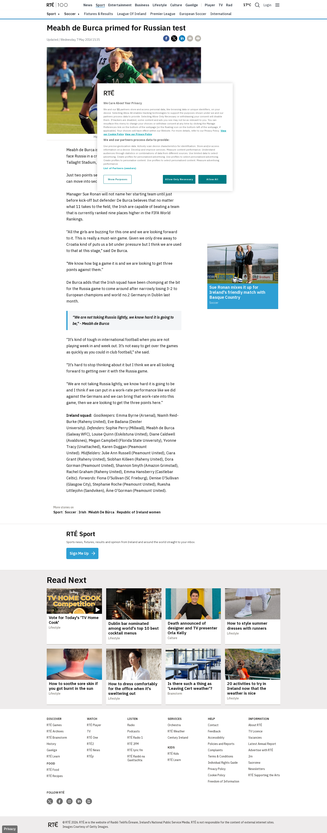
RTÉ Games (54, 725)
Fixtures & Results (98, 14)
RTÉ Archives (55, 731)
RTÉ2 (90, 744)
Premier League (162, 14)
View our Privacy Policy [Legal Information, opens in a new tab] (138, 134)
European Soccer (193, 14)
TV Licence (255, 731)
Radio (230, 5)
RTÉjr (90, 756)
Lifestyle (160, 5)
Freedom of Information (223, 781)
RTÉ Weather (176, 731)
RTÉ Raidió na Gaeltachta (136, 758)
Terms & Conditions (220, 756)
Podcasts (133, 731)
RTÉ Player (94, 725)
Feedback (214, 731)
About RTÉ (255, 725)
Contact (213, 725)
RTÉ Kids (173, 754)
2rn (250, 756)
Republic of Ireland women (139, 512)
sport (51, 14)
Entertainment (120, 5)
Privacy (10, 829)
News (87, 5)
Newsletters (256, 769)
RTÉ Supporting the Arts (264, 775)
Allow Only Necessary (179, 179)
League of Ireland (131, 14)
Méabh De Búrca (101, 512)
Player (210, 5)
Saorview (254, 763)
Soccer (70, 14)
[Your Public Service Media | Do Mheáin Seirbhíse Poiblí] (53, 824)
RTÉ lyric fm (135, 750)
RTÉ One (92, 737)
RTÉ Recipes (55, 776)
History (51, 744)
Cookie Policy (216, 775)
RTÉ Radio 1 (135, 737)
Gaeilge (191, 5)
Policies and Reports (221, 744)
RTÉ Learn (53, 756)
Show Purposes (117, 179)
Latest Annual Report (262, 744)
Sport (100, 5)
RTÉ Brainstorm (57, 737)
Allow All (212, 179)
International (220, 14)
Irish (82, 512)
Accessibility (216, 737)
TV (89, 731)
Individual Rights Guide (223, 763)
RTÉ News (93, 750)
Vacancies (255, 737)
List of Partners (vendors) (119, 168)
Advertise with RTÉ (260, 750)
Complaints (215, 750)
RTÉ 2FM (133, 744)
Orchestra (174, 725)
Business (142, 5)
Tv (221, 5)
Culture (176, 5)
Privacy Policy (217, 769)
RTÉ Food (53, 770)
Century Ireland (178, 737)
